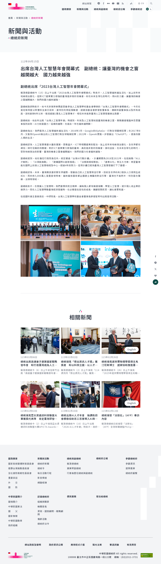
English (131, 349)
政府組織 (13, 524)
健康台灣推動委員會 (18, 468)
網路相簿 (42, 482)
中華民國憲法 (15, 506)
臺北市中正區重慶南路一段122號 (94, 556)
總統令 (41, 468)
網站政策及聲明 (33, 544)
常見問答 (131, 544)
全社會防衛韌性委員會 (20, 473)
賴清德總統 (73, 463)
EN (141, 3)
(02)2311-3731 (129, 556)
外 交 (13, 482)
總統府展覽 (131, 473)
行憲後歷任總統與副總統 (80, 473)
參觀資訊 (130, 463)
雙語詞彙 (114, 544)
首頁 (10, 18)
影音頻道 (42, 477)
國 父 (13, 510)
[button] (151, 3)
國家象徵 (13, 515)
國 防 (13, 487)
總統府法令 (43, 523)
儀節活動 (42, 518)
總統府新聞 (43, 463)
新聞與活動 (22, 18)
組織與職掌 (43, 501)
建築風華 (130, 468)
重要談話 (13, 477)
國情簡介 (13, 501)
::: (2, 1)
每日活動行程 (45, 473)
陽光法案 (97, 544)
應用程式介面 (78, 544)
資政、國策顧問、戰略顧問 (50, 512)
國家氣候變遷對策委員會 (21, 463)
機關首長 (42, 506)
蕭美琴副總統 (74, 468)
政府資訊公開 (56, 544)
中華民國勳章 (15, 520)
